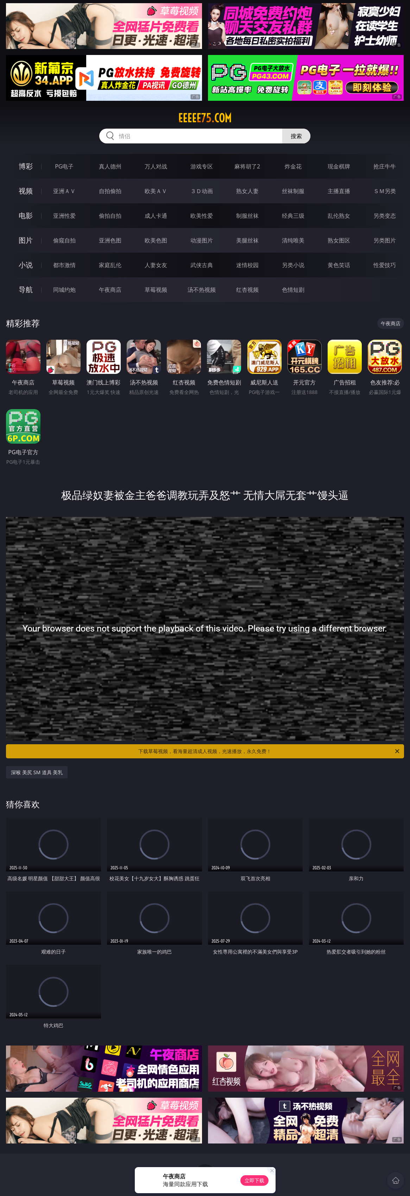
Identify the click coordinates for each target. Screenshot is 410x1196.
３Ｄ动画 (201, 191)
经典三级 (293, 216)
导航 (26, 289)
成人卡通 (156, 216)
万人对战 (156, 166)
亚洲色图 (110, 240)
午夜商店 (110, 290)
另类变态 (384, 216)
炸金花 (293, 166)
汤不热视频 (202, 290)
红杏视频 (247, 290)
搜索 (296, 136)
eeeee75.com (205, 118)
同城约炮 (64, 290)
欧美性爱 (201, 216)
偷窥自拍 (64, 240)
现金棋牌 (339, 166)
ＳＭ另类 (384, 191)
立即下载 (254, 1180)
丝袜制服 (293, 191)
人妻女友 (156, 265)
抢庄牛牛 (384, 166)
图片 (26, 240)
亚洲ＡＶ (64, 191)
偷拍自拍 (110, 216)
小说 (26, 265)
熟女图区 (339, 240)
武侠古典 (201, 265)
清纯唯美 (293, 240)
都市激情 (64, 265)
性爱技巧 (384, 265)
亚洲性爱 (64, 216)
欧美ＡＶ (156, 191)
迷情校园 (247, 265)
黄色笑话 (339, 265)
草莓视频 (156, 290)
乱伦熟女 (339, 216)
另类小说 (293, 265)
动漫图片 (201, 240)
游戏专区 (201, 166)
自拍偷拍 (110, 191)
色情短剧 (293, 290)
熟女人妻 (247, 191)
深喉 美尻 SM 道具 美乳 (37, 772)
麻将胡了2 (247, 166)
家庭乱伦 (110, 265)
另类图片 (384, 240)
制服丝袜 (247, 216)
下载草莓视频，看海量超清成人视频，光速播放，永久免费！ (269, 751)
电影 (26, 215)
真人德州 (110, 166)
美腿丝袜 (247, 240)
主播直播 (339, 191)
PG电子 (64, 166)
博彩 (26, 166)
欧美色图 (156, 240)
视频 (26, 191)
